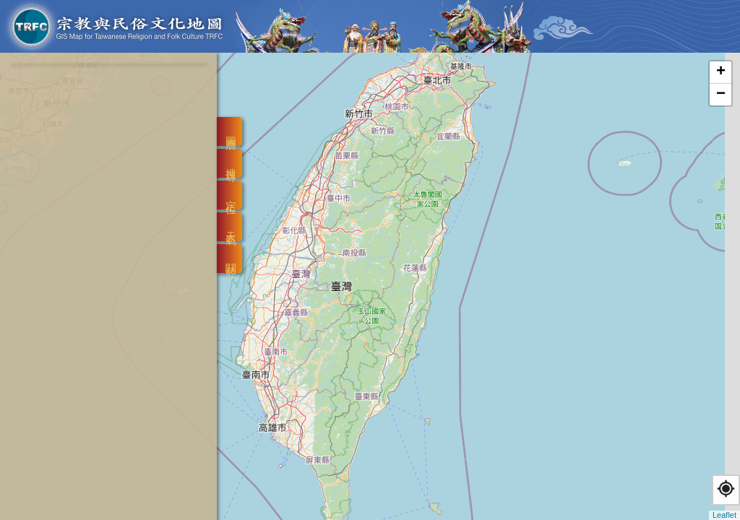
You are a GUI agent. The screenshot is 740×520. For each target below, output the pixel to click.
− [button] (721, 94)
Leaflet (724, 515)
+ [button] (721, 72)
